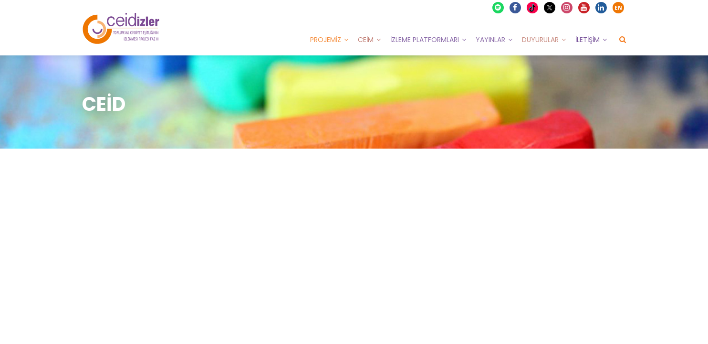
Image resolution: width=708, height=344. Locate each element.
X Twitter (550, 7)
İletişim (587, 39)
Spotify (498, 8)
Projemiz (325, 39)
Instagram (567, 8)
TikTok (533, 7)
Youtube (584, 8)
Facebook (515, 8)
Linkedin (601, 8)
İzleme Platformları (424, 39)
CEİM (366, 39)
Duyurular (540, 39)
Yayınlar (490, 39)
